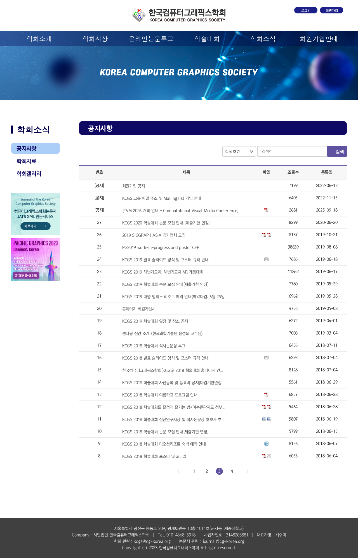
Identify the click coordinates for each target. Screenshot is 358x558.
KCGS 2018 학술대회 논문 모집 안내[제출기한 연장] (165, 432)
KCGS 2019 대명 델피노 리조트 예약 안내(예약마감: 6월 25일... (175, 296)
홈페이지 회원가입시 (139, 309)
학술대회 (207, 38)
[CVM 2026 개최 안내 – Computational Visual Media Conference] (180, 210)
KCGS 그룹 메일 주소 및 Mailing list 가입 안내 (161, 198)
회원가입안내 (319, 38)
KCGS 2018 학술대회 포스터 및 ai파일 (154, 456)
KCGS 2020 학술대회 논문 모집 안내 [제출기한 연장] (166, 223)
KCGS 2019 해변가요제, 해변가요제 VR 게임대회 (162, 272)
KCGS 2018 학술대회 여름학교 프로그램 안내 (159, 395)
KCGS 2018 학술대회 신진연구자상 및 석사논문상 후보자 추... (173, 419)
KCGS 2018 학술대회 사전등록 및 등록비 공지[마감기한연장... (173, 382)
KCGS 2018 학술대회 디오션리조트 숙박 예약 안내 (164, 444)
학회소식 (263, 38)
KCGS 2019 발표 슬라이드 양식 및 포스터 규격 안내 (165, 259)
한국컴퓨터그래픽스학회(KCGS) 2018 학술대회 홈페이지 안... (172, 370)
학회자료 (26, 161)
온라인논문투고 (151, 38)
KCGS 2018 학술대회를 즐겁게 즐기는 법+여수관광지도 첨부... (173, 407)
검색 (340, 151)
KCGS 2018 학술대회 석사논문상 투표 (153, 346)
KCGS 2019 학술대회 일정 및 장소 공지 (155, 321)
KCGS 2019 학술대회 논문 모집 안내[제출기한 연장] (165, 284)
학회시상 (95, 38)
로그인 (305, 11)
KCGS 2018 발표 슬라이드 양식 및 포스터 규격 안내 (165, 358)
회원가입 (332, 11)
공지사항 (26, 149)
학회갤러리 (29, 174)
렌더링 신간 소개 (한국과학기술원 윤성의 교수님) (162, 333)
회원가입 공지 (133, 186)
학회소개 (39, 38)
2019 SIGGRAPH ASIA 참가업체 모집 (153, 235)
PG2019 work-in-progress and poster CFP (160, 247)
